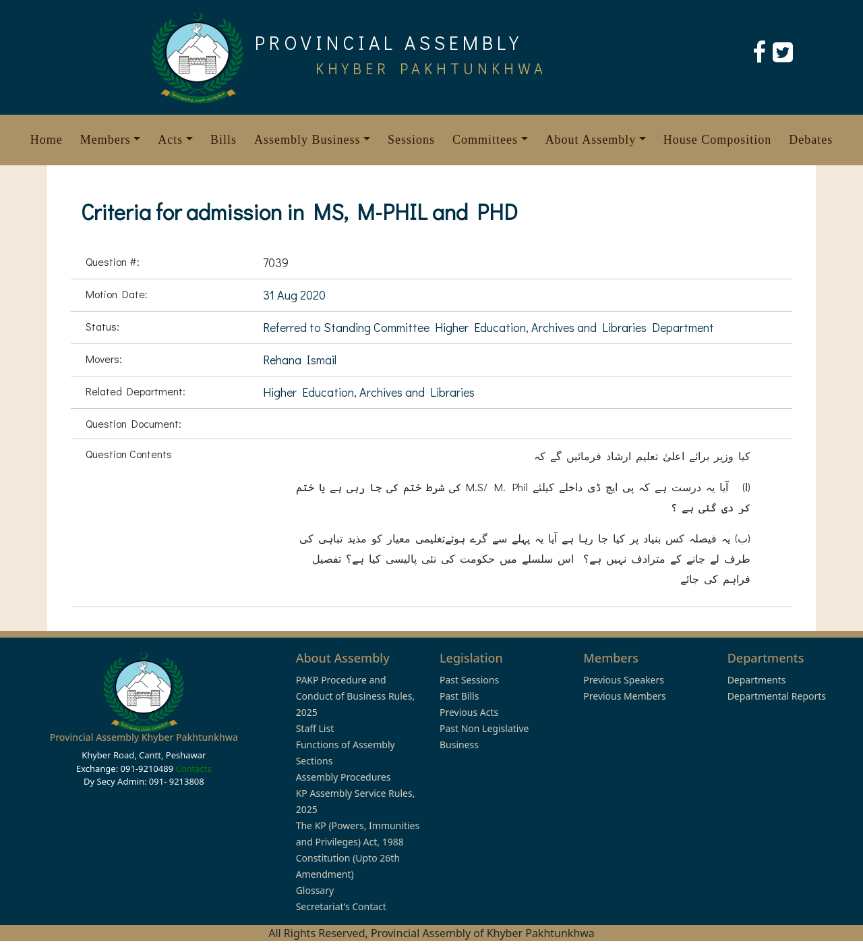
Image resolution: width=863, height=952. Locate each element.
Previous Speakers (623, 679)
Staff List (315, 728)
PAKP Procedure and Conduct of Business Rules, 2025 (355, 696)
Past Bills (459, 696)
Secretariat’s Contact (341, 906)
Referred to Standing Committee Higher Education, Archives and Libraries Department (488, 327)
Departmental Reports (776, 696)
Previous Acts (469, 712)
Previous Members (624, 696)
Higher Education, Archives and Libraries (369, 392)
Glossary (315, 890)
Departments (756, 679)
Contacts (193, 768)
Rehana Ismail (299, 360)
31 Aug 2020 (294, 295)
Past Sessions (469, 679)
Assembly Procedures (343, 777)
